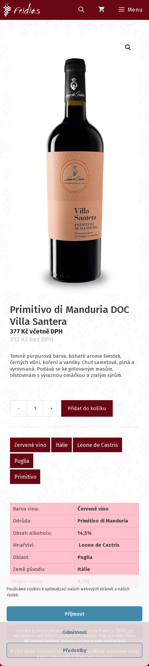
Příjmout (74, 614)
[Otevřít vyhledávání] (81, 10)
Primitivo (25, 476)
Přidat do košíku (87, 408)
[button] (128, 47)
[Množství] (35, 408)
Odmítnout (74, 632)
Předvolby (74, 650)
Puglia (21, 460)
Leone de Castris (97, 445)
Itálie (62, 445)
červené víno (30, 445)
